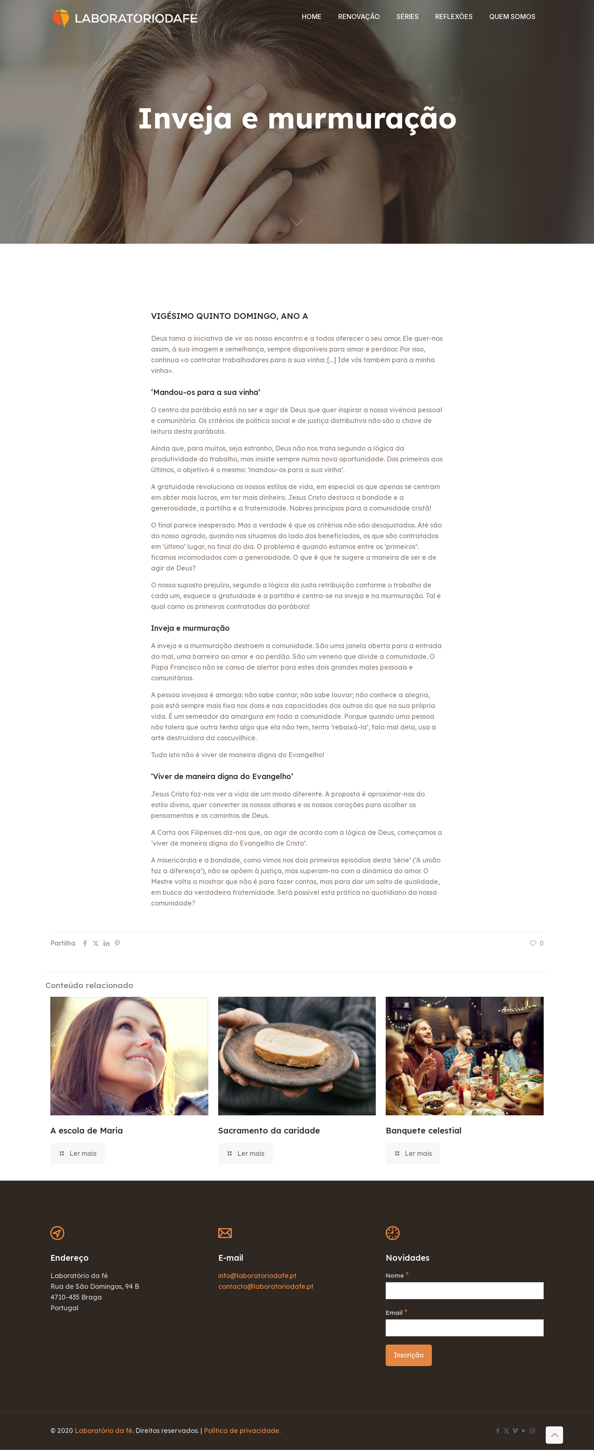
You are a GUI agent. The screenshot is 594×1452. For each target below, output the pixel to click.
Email (397, 1314)
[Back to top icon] (554, 1435)
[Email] (465, 1330)
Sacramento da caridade (269, 1130)
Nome (398, 1276)
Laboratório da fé (103, 1432)
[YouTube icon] (524, 1433)
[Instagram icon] (532, 1433)
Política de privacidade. (242, 1432)
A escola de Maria (86, 1130)
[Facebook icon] (498, 1433)
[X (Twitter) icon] (506, 1433)
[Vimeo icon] (515, 1433)
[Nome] (465, 1291)
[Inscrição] (409, 1357)
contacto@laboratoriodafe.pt (266, 1286)
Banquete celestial (424, 1130)
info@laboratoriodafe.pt (257, 1275)
